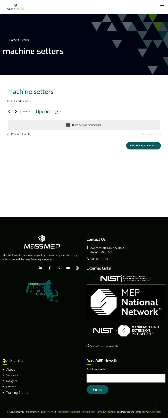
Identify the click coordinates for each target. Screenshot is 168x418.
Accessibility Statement (69, 411)
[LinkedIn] (40, 268)
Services (12, 375)
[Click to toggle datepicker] (48, 111)
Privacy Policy (88, 411)
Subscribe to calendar (142, 145)
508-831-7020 (99, 259)
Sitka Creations (154, 411)
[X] (58, 268)
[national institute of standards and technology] (126, 278)
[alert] (84, 125)
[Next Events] (16, 112)
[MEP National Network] (126, 301)
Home (13, 40)
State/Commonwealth (104, 346)
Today (27, 111)
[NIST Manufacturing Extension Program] (126, 330)
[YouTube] (68, 268)
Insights (11, 381)
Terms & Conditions (106, 411)
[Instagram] (77, 268)
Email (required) (97, 369)
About (10, 370)
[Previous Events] (9, 112)
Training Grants (17, 393)
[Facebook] (49, 268)
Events (10, 101)
